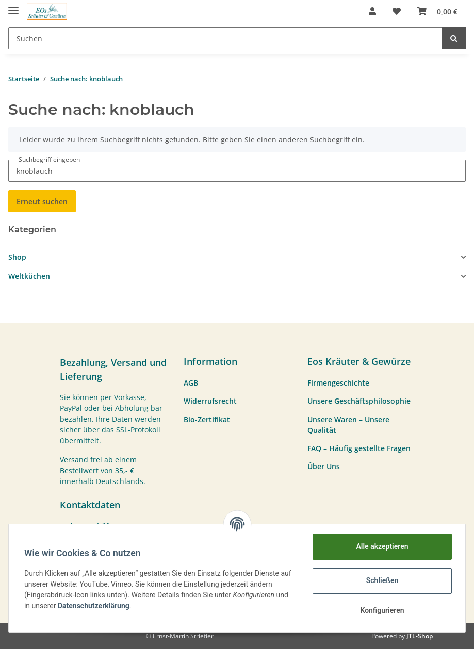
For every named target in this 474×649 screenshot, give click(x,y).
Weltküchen (29, 276)
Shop (17, 257)
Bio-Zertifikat (207, 419)
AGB (191, 383)
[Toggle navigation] (13, 6)
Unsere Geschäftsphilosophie (359, 401)
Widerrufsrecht (210, 401)
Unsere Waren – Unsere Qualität (348, 424)
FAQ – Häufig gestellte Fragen (359, 448)
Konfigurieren (381, 610)
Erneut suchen (42, 201)
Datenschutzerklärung (94, 606)
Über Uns (323, 466)
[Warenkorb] (437, 11)
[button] (372, 11)
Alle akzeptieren (381, 546)
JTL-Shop (419, 635)
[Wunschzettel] (396, 11)
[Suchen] (225, 38)
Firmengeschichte (338, 383)
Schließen (381, 580)
